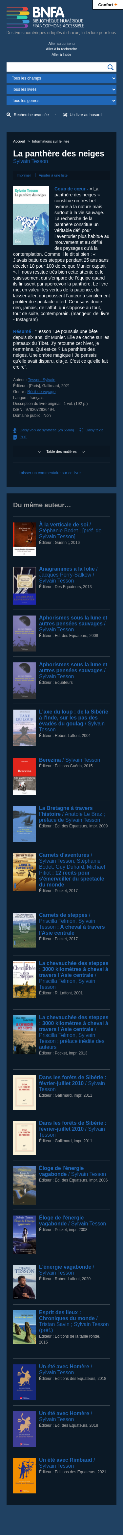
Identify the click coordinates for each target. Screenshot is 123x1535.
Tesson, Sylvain (41, 380)
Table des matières (61, 451)
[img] (110, 67)
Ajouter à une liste (53, 175)
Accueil (19, 141)
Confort (107, 4)
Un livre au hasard (85, 115)
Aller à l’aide (62, 54)
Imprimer (24, 175)
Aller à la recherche (61, 49)
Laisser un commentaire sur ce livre (50, 473)
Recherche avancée (31, 115)
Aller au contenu (62, 44)
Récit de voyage (41, 391)
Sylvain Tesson (30, 161)
